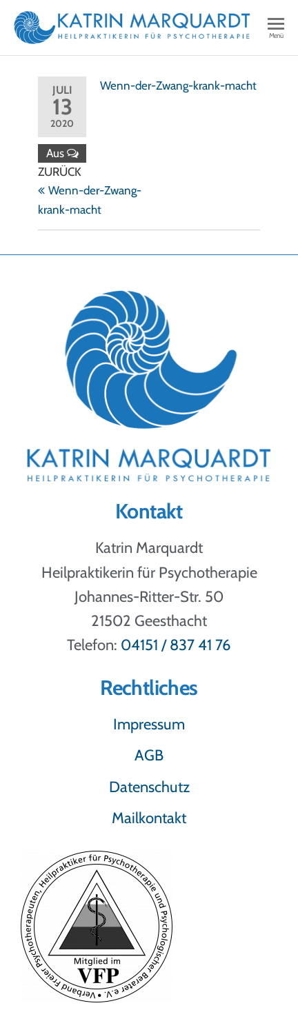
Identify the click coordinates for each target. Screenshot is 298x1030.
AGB (149, 755)
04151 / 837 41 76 (176, 645)
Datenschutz (149, 787)
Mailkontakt (149, 818)
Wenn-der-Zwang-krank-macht (178, 85)
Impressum (149, 724)
